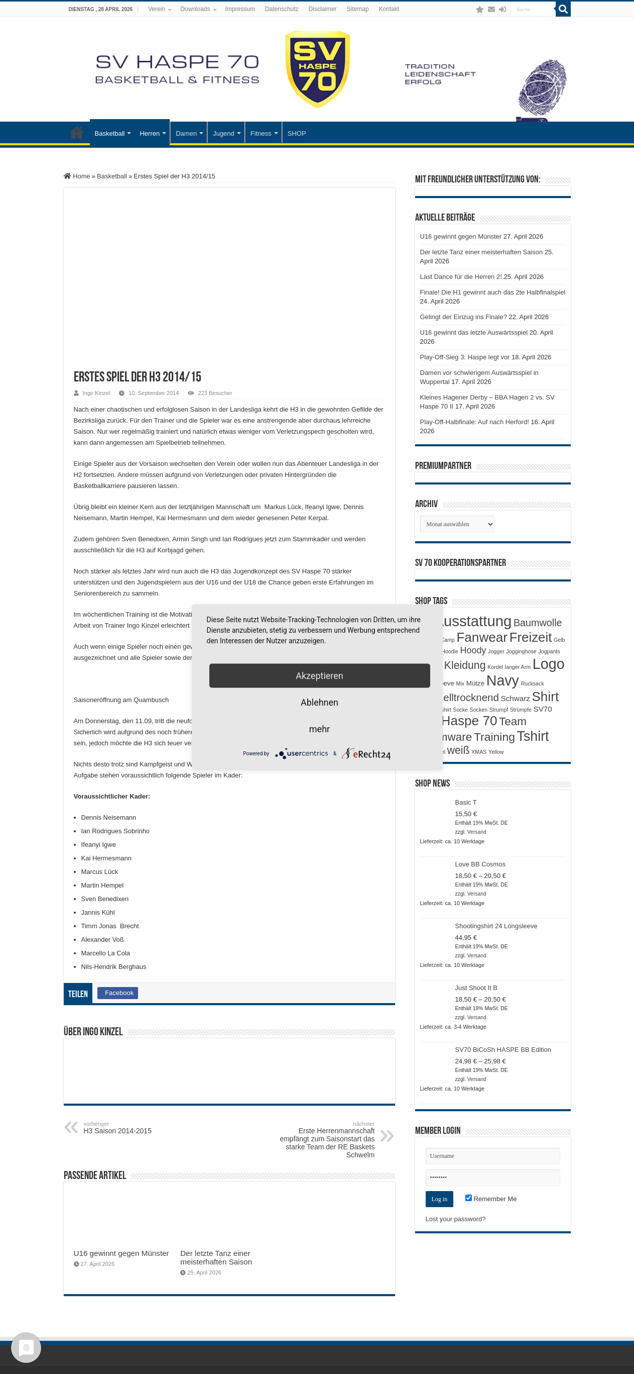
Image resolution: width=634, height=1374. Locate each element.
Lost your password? (456, 1219)
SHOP (297, 133)
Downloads (195, 9)
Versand (476, 832)
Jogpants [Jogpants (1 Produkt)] (549, 651)
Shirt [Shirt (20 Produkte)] (545, 696)
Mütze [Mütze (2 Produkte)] (475, 683)
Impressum (240, 9)
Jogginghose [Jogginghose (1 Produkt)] (521, 651)
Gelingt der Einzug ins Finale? (463, 317)
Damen (186, 133)
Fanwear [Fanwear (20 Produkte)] (482, 637)
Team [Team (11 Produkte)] (513, 721)
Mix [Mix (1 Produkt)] (460, 683)
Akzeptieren (319, 675)
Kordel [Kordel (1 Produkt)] (495, 667)
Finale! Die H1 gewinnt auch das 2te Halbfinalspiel (493, 292)
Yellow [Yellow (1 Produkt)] (495, 752)
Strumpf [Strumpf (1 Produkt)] (498, 710)
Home (77, 176)
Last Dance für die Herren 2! (461, 276)
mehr (319, 729)
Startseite (77, 132)
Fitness (261, 133)
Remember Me (491, 1199)
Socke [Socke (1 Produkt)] (460, 710)
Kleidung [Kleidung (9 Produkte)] (465, 665)
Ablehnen (319, 702)
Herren (150, 133)
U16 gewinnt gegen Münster (121, 1253)
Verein (156, 9)
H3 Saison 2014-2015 (135, 1128)
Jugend (223, 133)
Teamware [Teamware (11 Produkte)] (446, 737)
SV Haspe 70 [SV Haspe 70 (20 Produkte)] (458, 720)
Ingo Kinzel (96, 393)
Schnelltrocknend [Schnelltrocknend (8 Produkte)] (459, 697)
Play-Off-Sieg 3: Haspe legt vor (465, 357)
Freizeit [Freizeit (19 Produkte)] (531, 637)
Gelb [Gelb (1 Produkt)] (559, 640)
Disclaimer (323, 9)
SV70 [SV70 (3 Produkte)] (543, 709)
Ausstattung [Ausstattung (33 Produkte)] (473, 621)
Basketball (110, 133)
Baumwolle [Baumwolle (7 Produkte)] (538, 622)
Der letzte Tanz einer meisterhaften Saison (216, 1257)
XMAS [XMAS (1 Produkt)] (478, 752)
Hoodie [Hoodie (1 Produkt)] (449, 651)
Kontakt (389, 9)
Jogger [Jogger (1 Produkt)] (496, 651)
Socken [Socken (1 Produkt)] (479, 710)
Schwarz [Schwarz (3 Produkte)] (515, 698)
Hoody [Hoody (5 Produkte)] (473, 650)
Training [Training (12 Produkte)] (494, 736)
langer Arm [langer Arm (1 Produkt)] (518, 667)
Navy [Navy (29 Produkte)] (502, 680)
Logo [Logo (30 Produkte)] (549, 664)
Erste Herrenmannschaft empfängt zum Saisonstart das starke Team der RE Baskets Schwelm (323, 1140)
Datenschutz (282, 9)
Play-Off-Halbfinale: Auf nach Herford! (474, 422)
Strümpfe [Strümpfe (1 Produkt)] (521, 710)
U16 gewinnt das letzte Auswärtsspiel (474, 332)
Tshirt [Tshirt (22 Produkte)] (533, 736)
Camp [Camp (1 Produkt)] (447, 640)
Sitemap (358, 9)
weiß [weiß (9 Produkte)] (458, 750)
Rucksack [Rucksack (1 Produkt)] (532, 683)
